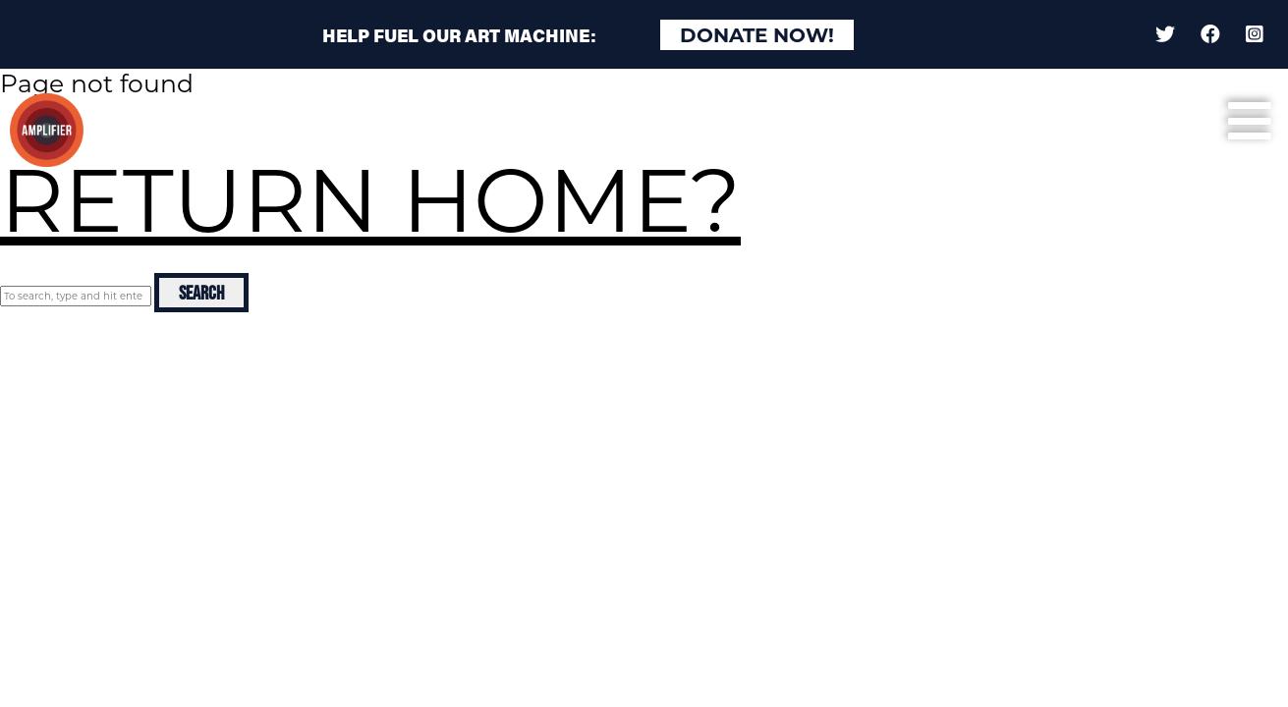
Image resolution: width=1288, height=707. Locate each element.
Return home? (370, 200)
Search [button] (201, 292)
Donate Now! (757, 35)
